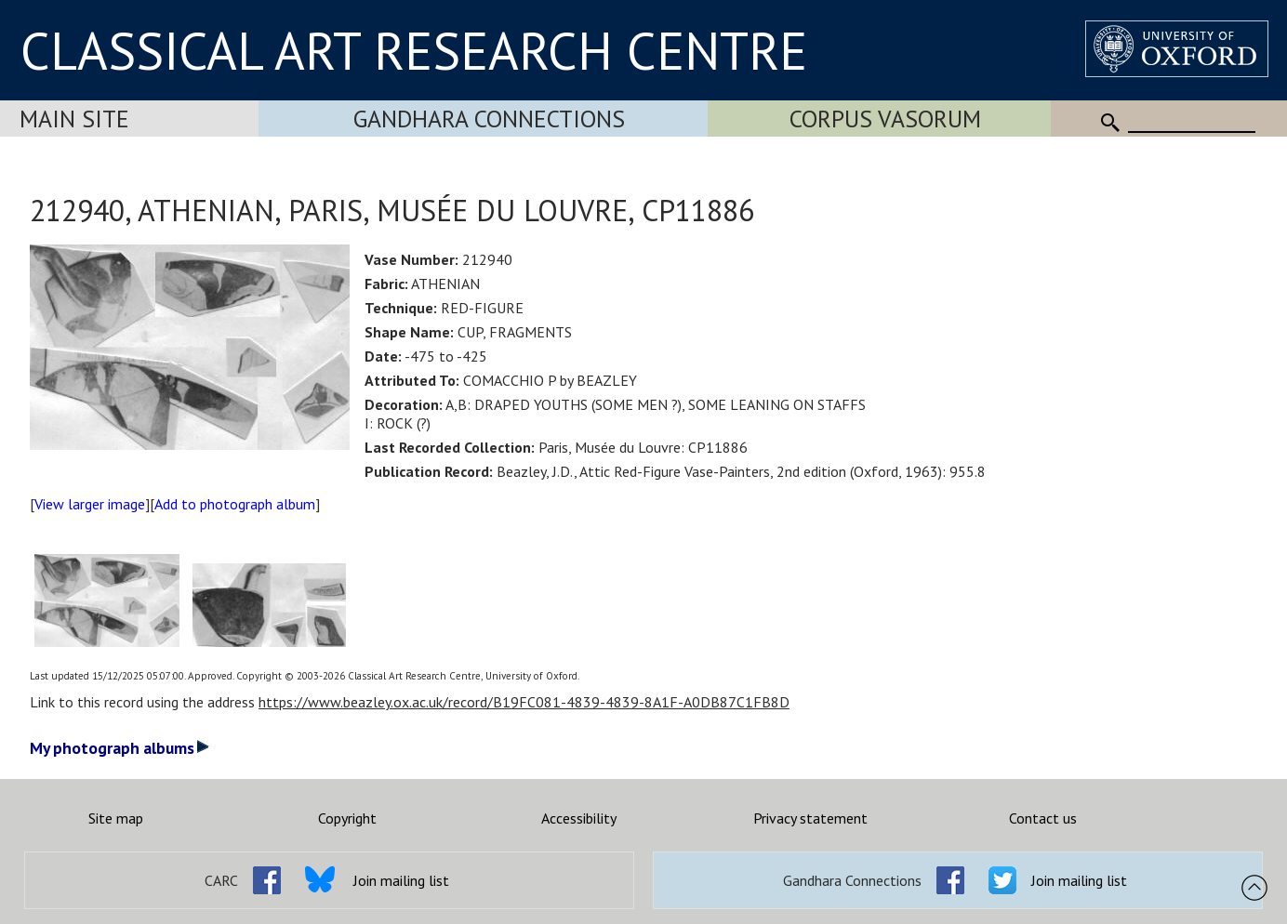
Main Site (74, 118)
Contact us (1043, 818)
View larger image (89, 504)
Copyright (347, 818)
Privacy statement (810, 818)
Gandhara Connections (489, 118)
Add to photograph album (234, 504)
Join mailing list (401, 880)
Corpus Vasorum (885, 118)
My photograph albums (119, 748)
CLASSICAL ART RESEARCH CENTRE (413, 50)
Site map (115, 818)
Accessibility (579, 818)
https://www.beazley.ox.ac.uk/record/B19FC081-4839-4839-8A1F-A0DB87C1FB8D (524, 702)
